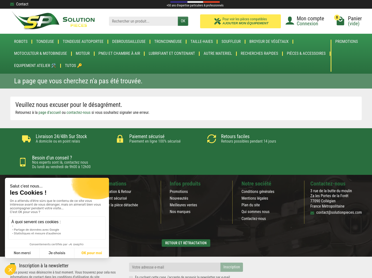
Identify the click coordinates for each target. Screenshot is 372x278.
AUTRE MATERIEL (218, 54)
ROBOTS (20, 42)
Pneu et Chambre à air (119, 54)
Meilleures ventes (183, 184)
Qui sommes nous (255, 190)
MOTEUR (83, 54)
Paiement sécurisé (112, 177)
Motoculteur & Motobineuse (40, 54)
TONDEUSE (45, 42)
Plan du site (250, 184)
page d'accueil (50, 112)
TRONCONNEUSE (168, 42)
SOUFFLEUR (231, 42)
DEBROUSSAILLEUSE (129, 42)
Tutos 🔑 (73, 66)
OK (183, 21)
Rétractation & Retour (114, 170)
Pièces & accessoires (306, 54)
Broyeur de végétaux (269, 42)
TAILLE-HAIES (201, 42)
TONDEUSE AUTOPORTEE (83, 42)
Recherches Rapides (259, 54)
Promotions (346, 42)
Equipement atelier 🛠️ (35, 66)
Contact (19, 4)
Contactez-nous (253, 197)
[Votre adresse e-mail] (174, 246)
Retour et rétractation (186, 222)
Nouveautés (179, 177)
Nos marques (180, 190)
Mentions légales (254, 177)
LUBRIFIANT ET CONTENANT (172, 54)
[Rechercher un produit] (143, 21)
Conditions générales (257, 170)
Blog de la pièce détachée (118, 184)
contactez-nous (79, 112)
